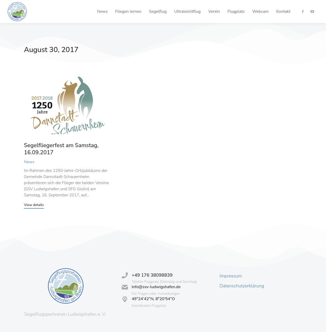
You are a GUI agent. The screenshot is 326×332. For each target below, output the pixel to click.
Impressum (231, 276)
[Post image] (67, 105)
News (29, 162)
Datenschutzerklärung (242, 286)
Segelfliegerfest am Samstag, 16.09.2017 (61, 149)
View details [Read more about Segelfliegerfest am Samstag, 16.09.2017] (34, 205)
